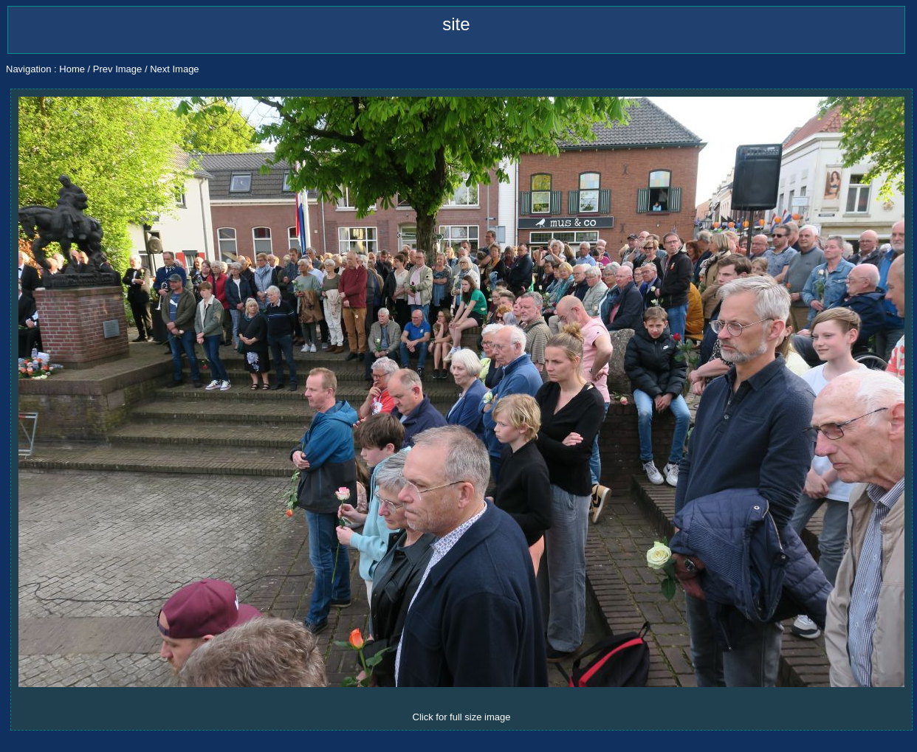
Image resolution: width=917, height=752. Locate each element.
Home (72, 69)
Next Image (174, 69)
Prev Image (117, 69)
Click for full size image (462, 716)
